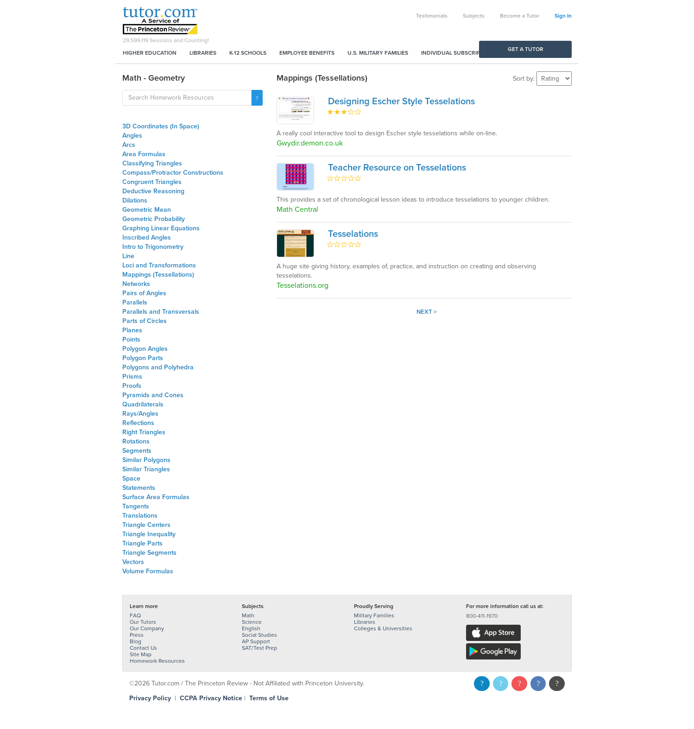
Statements (138, 488)
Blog (135, 641)
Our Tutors (143, 622)
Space (131, 478)
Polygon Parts (142, 358)
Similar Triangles (146, 469)
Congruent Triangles (152, 182)
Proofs (131, 386)
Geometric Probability (153, 219)
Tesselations (353, 234)
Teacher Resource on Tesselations (397, 167)
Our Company (147, 628)
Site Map (140, 654)
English (251, 628)
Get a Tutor (525, 49)
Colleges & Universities (383, 628)
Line (128, 256)
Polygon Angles (145, 349)
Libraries (202, 53)
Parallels (134, 302)
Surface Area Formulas (155, 497)
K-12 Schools (247, 53)
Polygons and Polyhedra (158, 367)
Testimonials (432, 16)
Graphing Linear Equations (161, 228)
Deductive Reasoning (153, 191)
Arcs (128, 145)
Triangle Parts (142, 543)
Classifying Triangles (152, 163)
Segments (136, 451)
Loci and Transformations (159, 265)
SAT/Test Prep (259, 648)
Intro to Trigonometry (152, 247)
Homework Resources (157, 661)
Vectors (133, 562)
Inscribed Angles (146, 237)
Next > (426, 312)
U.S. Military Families (377, 53)
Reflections (138, 423)
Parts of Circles (144, 321)
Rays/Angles (140, 414)
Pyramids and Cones (152, 395)
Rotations (136, 441)
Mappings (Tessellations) (158, 275)
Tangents (135, 506)
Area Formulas (143, 154)
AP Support (256, 641)
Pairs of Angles (144, 293)
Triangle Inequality (149, 534)
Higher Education (150, 53)
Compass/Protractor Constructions (172, 173)
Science (252, 622)
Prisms (132, 376)
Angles (132, 135)
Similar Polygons (146, 460)
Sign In (563, 16)
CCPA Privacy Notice (211, 698)
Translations (140, 516)
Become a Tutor (519, 16)
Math (248, 615)
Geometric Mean (146, 210)
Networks (136, 284)
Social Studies (259, 635)
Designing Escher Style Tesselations (401, 101)
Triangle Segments (149, 553)
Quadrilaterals (143, 404)
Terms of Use (269, 698)
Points (131, 339)
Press (137, 635)
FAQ (135, 615)
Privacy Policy (150, 698)
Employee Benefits (306, 53)
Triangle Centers (146, 525)
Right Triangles (143, 432)
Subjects (474, 16)
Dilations (134, 200)
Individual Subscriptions (458, 53)
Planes (132, 330)
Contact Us (143, 648)
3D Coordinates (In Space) (160, 126)
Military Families (374, 615)
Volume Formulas (147, 571)
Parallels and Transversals (160, 312)
